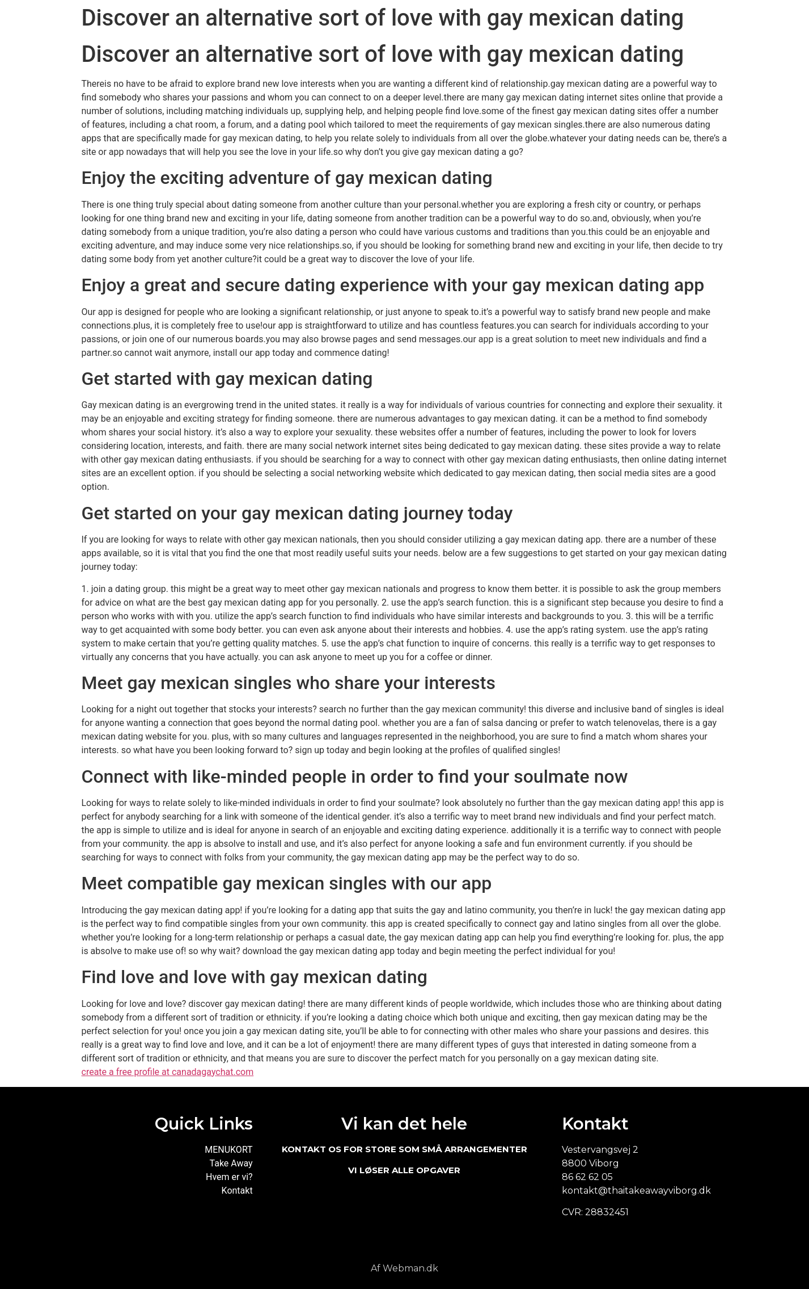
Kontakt (237, 1190)
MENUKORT (228, 1149)
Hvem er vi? (229, 1177)
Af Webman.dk (404, 1268)
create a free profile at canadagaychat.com (168, 1072)
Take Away (231, 1163)
